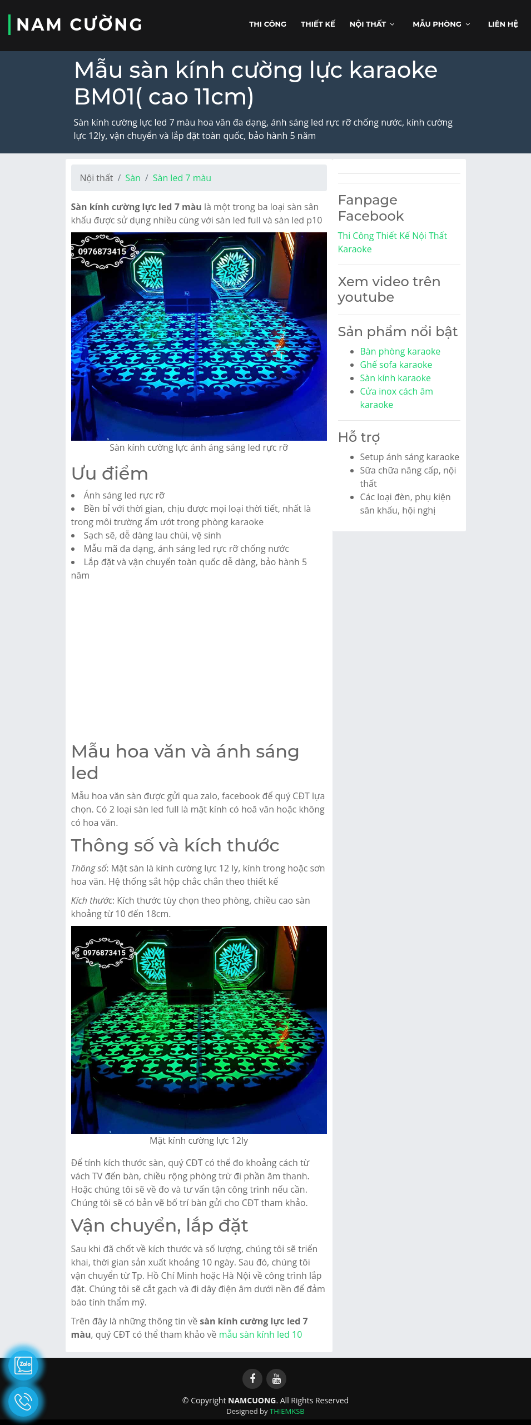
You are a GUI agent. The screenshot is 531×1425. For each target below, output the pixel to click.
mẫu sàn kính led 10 (260, 1334)
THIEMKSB (287, 1411)
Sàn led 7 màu (182, 178)
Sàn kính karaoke (395, 378)
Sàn (132, 178)
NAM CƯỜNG (80, 24)
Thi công (267, 23)
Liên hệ (503, 23)
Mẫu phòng (437, 23)
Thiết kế (318, 23)
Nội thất (368, 23)
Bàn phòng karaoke (400, 351)
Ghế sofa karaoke (396, 364)
